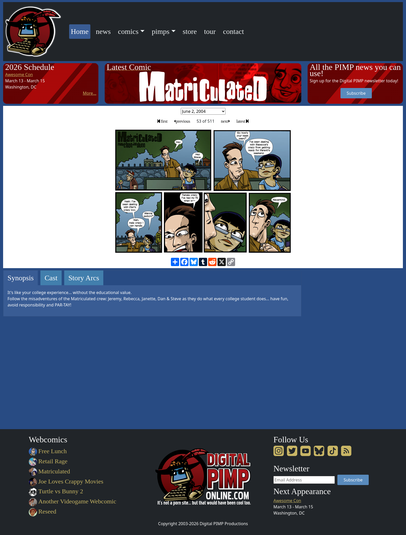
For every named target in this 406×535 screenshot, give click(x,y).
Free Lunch (48, 451)
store (190, 31)
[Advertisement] (328, 348)
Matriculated (49, 471)
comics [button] (128, 31)
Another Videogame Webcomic (72, 501)
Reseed (42, 511)
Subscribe (356, 93)
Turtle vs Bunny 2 (56, 491)
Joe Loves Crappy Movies (66, 481)
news (103, 31)
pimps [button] (160, 31)
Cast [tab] (51, 278)
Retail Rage (48, 461)
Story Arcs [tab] (83, 278)
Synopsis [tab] (21, 278)
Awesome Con (19, 74)
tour (210, 31)
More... (89, 93)
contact (233, 31)
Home (80, 30)
